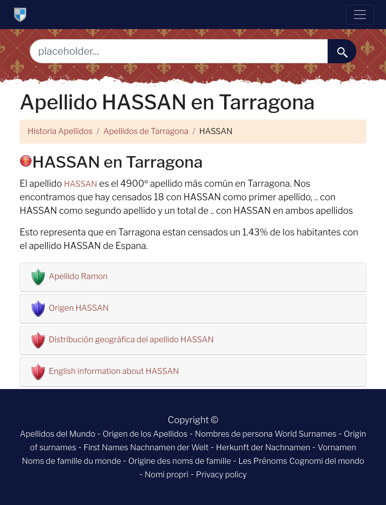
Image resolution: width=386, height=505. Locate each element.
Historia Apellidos (60, 131)
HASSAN (80, 184)
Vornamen (337, 447)
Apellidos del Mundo (57, 434)
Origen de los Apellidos (145, 434)
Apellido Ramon (78, 276)
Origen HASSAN (79, 308)
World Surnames (305, 434)
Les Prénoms (262, 461)
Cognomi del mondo (326, 461)
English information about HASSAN (114, 371)
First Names (105, 447)
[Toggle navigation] (360, 15)
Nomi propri (166, 474)
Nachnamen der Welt (169, 447)
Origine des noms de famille (179, 461)
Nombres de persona (234, 434)
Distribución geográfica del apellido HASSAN (131, 339)
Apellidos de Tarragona (146, 131)
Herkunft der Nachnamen (263, 447)
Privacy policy (221, 474)
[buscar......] (342, 51)
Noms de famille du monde (71, 461)
